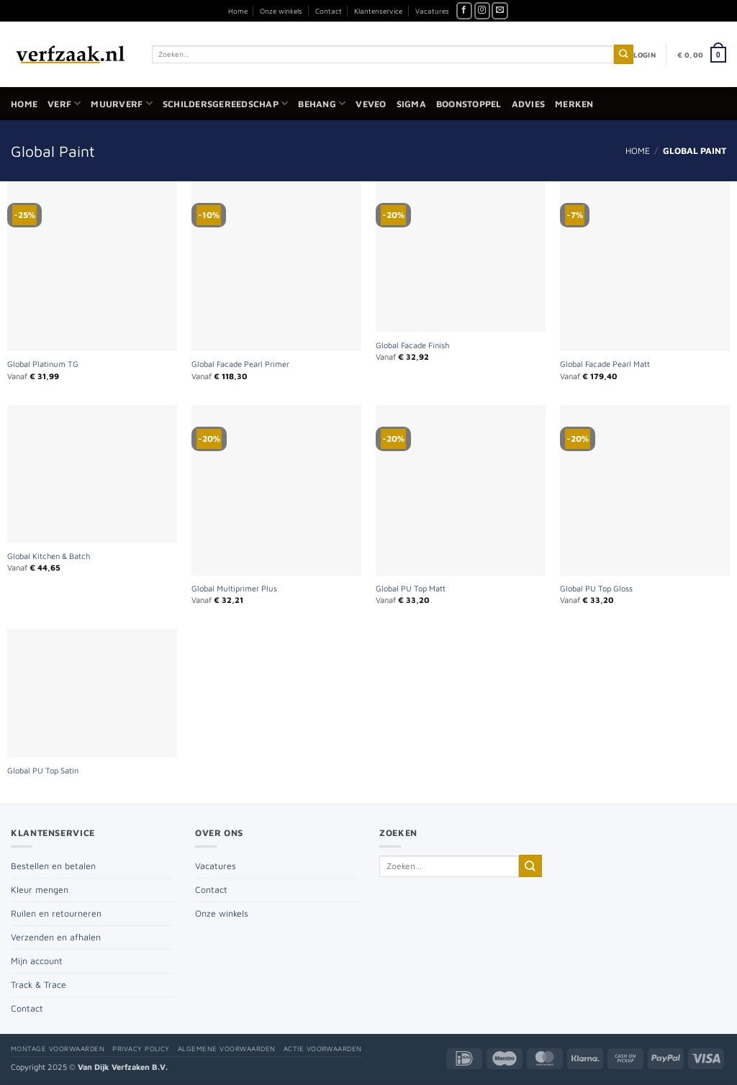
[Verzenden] (623, 54)
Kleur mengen (39, 889)
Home (238, 10)
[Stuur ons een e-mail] (500, 10)
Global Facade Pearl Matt (605, 363)
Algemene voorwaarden (227, 1049)
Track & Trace (38, 984)
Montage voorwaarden (57, 1049)
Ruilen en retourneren (56, 913)
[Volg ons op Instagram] (482, 10)
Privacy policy (141, 1049)
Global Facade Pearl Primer (240, 363)
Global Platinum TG (42, 363)
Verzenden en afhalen (56, 937)
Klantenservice (378, 10)
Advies (529, 104)
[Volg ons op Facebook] (464, 10)
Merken (574, 104)
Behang (321, 103)
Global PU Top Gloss (596, 588)
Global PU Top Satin (42, 770)
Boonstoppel (469, 104)
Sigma (411, 104)
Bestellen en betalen (53, 866)
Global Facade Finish (412, 345)
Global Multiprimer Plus (234, 588)
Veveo (371, 104)
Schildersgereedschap (225, 103)
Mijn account (37, 960)
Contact (328, 10)
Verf (64, 103)
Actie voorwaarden (323, 1049)
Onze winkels (281, 10)
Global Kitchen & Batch (48, 555)
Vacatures (432, 10)
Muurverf (121, 103)
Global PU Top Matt (411, 588)
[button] (644, 55)
